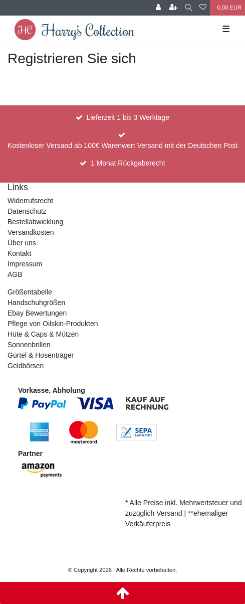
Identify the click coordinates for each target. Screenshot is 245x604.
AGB (15, 274)
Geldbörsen (26, 366)
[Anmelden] (158, 8)
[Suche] (188, 8)
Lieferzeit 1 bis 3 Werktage (127, 117)
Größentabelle (30, 292)
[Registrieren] (173, 8)
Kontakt (19, 253)
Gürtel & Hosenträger (41, 355)
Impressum (25, 264)
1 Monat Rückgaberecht (128, 163)
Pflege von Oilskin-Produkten (53, 324)
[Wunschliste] (203, 8)
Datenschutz (27, 211)
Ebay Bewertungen (37, 313)
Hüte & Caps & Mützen (43, 334)
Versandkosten (31, 232)
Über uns (22, 243)
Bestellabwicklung (35, 222)
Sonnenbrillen (29, 345)
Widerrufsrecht (30, 201)
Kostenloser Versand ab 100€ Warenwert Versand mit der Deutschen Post (122, 145)
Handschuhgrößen (36, 302)
